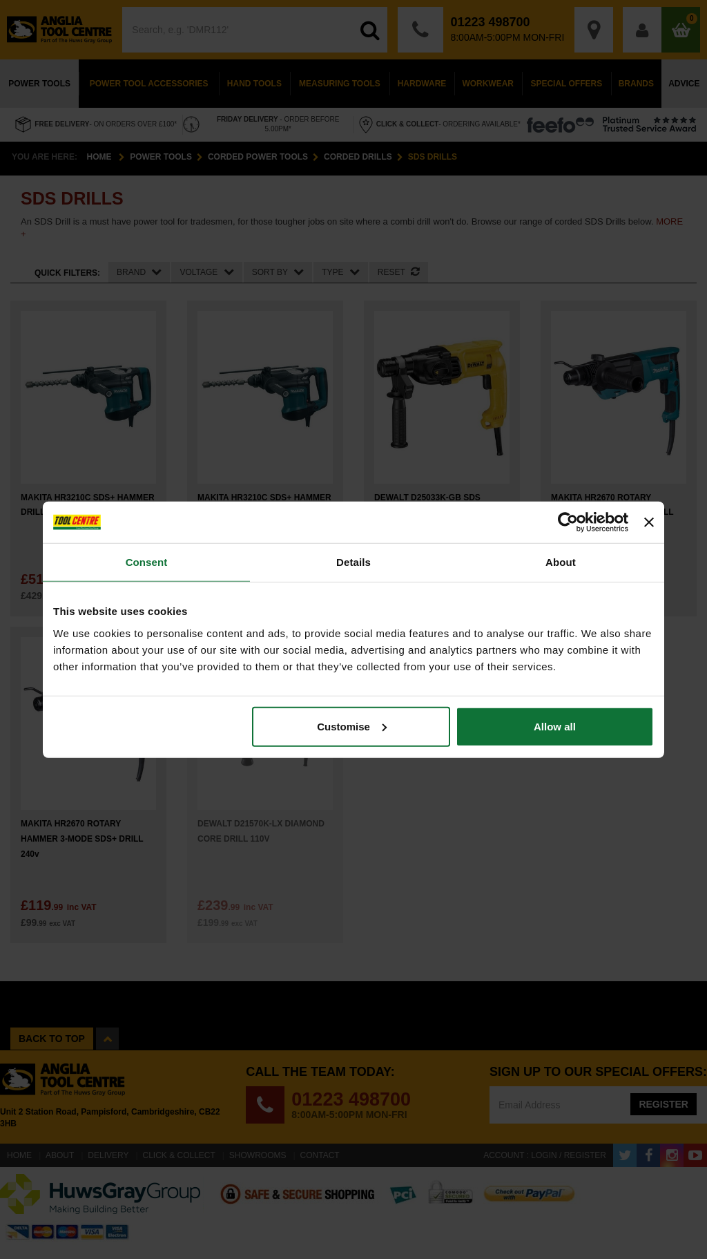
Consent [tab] (147, 562)
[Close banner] (649, 522)
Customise (352, 726)
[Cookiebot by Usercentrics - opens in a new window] (567, 522)
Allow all (555, 726)
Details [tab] (353, 562)
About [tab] (560, 562)
